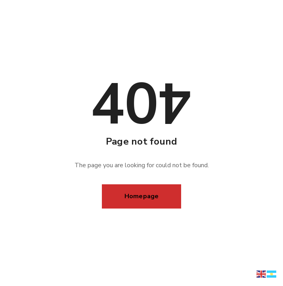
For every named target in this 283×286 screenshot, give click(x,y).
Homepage (141, 196)
